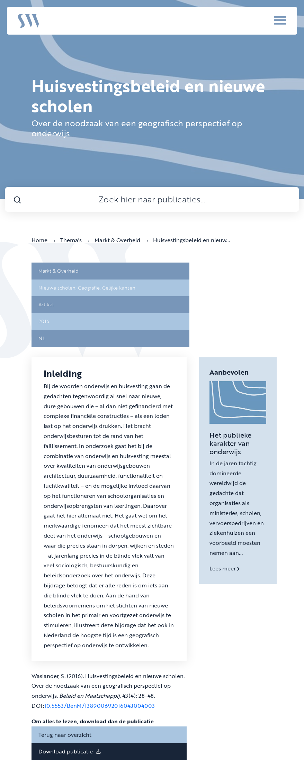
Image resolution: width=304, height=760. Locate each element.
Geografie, (90, 287)
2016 (43, 321)
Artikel (46, 304)
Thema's (75, 240)
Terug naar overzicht (64, 735)
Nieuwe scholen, (58, 287)
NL (41, 338)
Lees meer (224, 568)
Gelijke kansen (118, 287)
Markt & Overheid (121, 240)
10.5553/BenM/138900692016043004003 (99, 706)
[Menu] (270, 20)
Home (43, 240)
